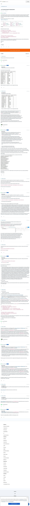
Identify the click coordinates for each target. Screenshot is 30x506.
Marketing (5, 440)
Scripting (2, 44)
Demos (4, 456)
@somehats (7, 298)
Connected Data (5, 435)
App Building (5, 431)
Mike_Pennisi (4, 56)
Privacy (15, 498)
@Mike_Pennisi (23, 328)
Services (4, 464)
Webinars (4, 459)
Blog (4, 478)
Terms (15, 500)
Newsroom (5, 482)
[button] (0, 1)
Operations (5, 442)
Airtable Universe (6, 471)
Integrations (5, 428)
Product (4, 438)
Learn (4, 449)
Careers (4, 477)
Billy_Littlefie (4, 326)
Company (4, 473)
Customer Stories (6, 457)
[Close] (27, 503)
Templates (5, 470)
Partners (4, 463)
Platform (4, 424)
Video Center (5, 454)
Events (4, 452)
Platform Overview (6, 426)
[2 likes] (4, 124)
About (4, 475)
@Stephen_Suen (3, 298)
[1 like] (4, 60)
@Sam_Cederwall (17, 328)
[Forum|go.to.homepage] (5, 1)
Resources (5, 461)
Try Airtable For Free (6, 484)
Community (5, 468)
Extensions (5, 429)
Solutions (4, 436)
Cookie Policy (21, 504)
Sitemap (15, 495)
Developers (5, 466)
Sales (4, 445)
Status (4, 480)
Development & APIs (4, 6)
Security (15, 491)
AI (3, 433)
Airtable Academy (6, 450)
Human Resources (6, 443)
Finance (4, 447)
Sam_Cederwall (4, 13)
